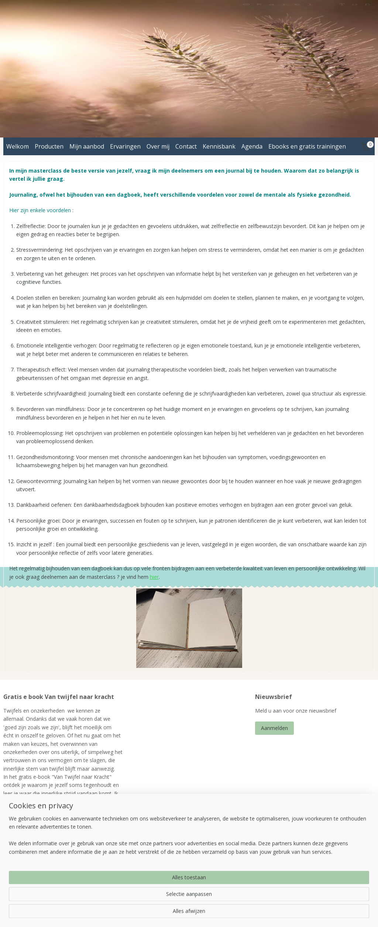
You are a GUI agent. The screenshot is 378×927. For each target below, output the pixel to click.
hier (154, 576)
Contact (186, 146)
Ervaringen (125, 146)
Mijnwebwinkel (278, 913)
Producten (49, 146)
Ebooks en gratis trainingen (307, 146)
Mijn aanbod (86, 146)
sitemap (170, 913)
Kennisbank (219, 146)
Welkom (17, 146)
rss (185, 913)
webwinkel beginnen (213, 913)
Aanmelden (274, 727)
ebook (53, 859)
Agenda (251, 146)
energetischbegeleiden (160, 874)
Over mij (158, 146)
